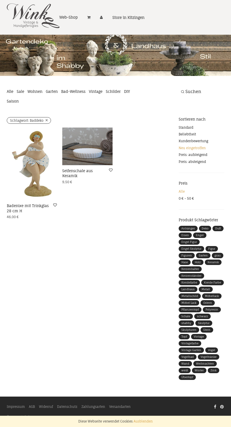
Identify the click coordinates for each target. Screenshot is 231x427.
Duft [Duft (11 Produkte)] (218, 228)
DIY (127, 91)
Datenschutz (67, 407)
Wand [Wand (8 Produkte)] (185, 363)
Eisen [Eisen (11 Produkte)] (185, 235)
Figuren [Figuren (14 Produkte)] (186, 255)
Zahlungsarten (93, 407)
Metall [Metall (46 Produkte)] (205, 289)
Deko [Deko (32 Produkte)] (205, 228)
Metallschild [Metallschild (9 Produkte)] (189, 296)
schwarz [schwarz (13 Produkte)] (202, 316)
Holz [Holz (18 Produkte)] (198, 262)
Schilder (113, 91)
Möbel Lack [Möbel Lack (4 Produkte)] (188, 302)
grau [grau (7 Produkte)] (218, 255)
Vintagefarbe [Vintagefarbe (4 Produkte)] (190, 343)
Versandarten (120, 407)
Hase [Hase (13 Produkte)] (184, 262)
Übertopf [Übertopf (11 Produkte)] (187, 377)
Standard (186, 127)
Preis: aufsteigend (193, 155)
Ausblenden (143, 421)
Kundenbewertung (193, 141)
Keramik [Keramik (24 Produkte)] (213, 262)
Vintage (95, 91)
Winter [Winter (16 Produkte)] (199, 370)
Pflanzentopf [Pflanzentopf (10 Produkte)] (190, 309)
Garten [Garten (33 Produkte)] (203, 255)
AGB (32, 407)
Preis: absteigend (192, 162)
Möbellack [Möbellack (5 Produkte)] (212, 296)
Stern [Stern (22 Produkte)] (206, 329)
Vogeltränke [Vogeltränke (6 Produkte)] (209, 356)
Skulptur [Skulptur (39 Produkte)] (204, 323)
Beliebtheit (187, 134)
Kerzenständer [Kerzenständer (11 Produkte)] (191, 275)
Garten (52, 91)
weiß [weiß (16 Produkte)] (184, 370)
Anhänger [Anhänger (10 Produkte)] (188, 228)
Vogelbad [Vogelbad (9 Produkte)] (187, 356)
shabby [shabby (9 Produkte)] (186, 323)
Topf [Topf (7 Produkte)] (184, 336)
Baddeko (27, 120)
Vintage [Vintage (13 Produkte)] (199, 336)
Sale (20, 91)
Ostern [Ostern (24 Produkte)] (207, 302)
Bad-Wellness (73, 91)
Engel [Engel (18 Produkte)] (200, 235)
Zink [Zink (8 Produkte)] (213, 370)
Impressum (16, 407)
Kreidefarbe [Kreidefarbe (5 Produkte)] (189, 282)
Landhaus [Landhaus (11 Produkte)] (188, 289)
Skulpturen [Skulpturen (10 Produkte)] (188, 329)
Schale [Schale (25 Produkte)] (185, 316)
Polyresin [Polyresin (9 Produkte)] (212, 309)
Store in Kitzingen (128, 17)
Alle (10, 91)
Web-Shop (68, 17)
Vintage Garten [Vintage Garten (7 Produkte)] (191, 350)
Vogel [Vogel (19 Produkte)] (211, 350)
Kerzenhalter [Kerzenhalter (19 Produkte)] (190, 269)
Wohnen (35, 91)
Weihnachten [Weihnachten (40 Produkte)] (205, 363)
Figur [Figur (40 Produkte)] (211, 248)
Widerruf (46, 407)
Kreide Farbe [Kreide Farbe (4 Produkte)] (212, 282)
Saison (13, 101)
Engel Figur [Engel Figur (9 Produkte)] (189, 242)
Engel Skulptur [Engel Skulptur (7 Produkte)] (191, 248)
